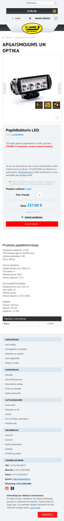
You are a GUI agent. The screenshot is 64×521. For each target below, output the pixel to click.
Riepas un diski (12, 363)
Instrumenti (10, 405)
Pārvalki (8, 375)
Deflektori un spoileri (14, 354)
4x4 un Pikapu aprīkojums (17, 419)
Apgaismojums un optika (25, 37)
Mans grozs (42, 18)
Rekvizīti (9, 435)
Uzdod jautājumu (33, 217)
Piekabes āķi (11, 423)
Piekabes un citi (12, 410)
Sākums (9, 37)
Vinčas (8, 414)
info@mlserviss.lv (26, 172)
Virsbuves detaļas (13, 389)
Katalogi (8, 449)
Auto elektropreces (13, 379)
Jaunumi (9, 440)
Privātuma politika (13, 453)
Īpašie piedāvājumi (13, 444)
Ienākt (17, 18)
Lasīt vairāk (35, 508)
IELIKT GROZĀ (31, 224)
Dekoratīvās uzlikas (14, 384)
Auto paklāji (10, 344)
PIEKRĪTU (47, 514)
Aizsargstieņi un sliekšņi (16, 349)
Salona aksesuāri (13, 393)
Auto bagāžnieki (12, 358)
